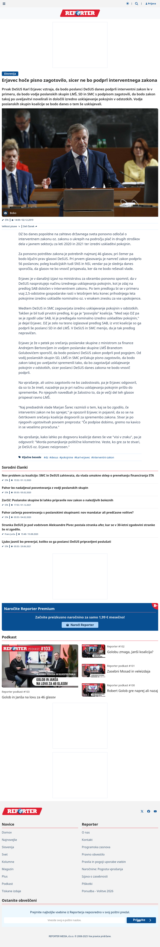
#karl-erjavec (82, 457)
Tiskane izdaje (11, 891)
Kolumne (8, 862)
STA (7, 219)
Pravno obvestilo (93, 854)
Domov (7, 832)
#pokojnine (66, 457)
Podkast (7, 884)
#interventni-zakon (102, 457)
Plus (5, 876)
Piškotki (87, 884)
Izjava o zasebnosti (95, 876)
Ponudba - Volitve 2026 (97, 891)
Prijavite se (142, 920)
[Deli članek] (30, 226)
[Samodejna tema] (127, 3)
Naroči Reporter (80, 625)
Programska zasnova (96, 847)
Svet (5, 854)
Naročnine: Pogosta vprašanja (102, 869)
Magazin (8, 869)
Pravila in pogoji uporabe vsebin (104, 862)
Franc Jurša (10, 534)
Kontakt (87, 840)
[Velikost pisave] (11, 226)
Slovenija (10, 73)
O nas (86, 832)
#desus (53, 457)
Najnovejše (9, 840)
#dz (46, 457)
